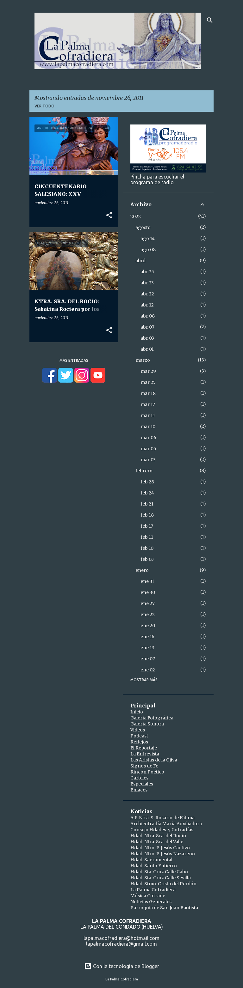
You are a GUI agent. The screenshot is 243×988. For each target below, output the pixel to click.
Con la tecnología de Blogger (121, 966)
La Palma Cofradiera (153, 890)
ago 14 (147, 238)
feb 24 (147, 493)
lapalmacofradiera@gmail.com (121, 944)
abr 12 (147, 305)
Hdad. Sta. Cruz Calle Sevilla (160, 878)
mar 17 (147, 404)
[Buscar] (210, 20)
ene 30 (147, 592)
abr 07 (147, 327)
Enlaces (138, 790)
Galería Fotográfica (151, 718)
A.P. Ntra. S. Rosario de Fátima (162, 818)
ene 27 (147, 603)
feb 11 (146, 537)
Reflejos (139, 742)
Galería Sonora (147, 724)
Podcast (139, 736)
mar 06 (148, 437)
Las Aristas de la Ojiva (153, 760)
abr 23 (147, 283)
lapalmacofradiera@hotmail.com (121, 938)
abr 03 (147, 338)
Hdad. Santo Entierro (153, 866)
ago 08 (148, 249)
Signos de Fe (144, 766)
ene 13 (147, 648)
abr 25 (147, 272)
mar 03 (148, 460)
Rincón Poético (147, 772)
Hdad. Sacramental (151, 860)
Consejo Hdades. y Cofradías (161, 830)
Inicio (136, 712)
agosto (143, 227)
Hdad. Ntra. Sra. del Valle (156, 842)
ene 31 (147, 581)
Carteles (139, 778)
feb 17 (146, 526)
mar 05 (148, 449)
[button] (109, 215)
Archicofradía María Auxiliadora (166, 824)
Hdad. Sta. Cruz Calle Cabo (159, 872)
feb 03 (147, 559)
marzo (142, 360)
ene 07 (147, 659)
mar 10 (147, 426)
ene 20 (147, 625)
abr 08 (147, 316)
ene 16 (147, 636)
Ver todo (44, 106)
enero (142, 570)
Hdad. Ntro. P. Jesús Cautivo (160, 848)
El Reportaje (143, 748)
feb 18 (147, 515)
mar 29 (148, 371)
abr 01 (147, 349)
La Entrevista (144, 754)
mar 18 (148, 393)
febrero (144, 471)
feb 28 (147, 482)
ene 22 (147, 614)
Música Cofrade (147, 896)
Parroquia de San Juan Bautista (164, 908)
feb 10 (146, 548)
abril (140, 261)
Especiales (141, 784)
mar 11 (147, 415)
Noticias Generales (150, 902)
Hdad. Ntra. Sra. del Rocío (158, 836)
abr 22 (147, 294)
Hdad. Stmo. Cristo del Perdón (163, 884)
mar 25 (148, 382)
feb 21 (146, 504)
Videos (137, 730)
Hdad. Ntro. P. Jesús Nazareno (162, 854)
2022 (135, 216)
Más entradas (73, 360)
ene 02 (147, 670)
